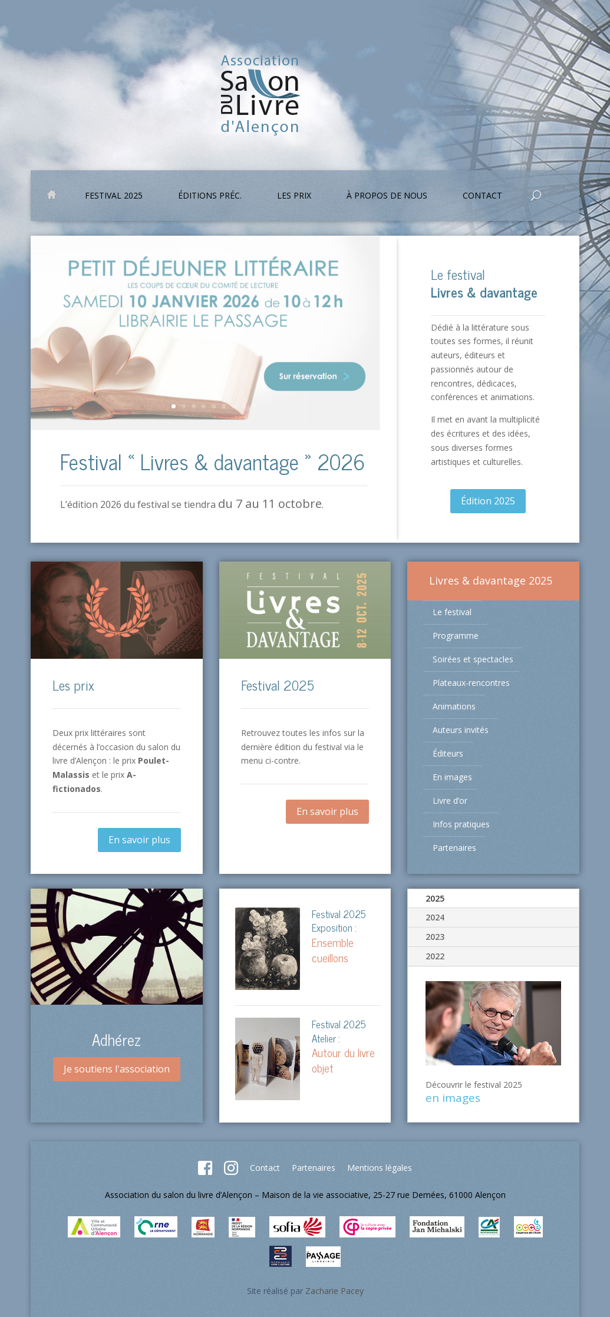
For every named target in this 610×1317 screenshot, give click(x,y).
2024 (435, 917)
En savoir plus (139, 839)
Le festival (452, 612)
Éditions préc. (210, 196)
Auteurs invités (461, 729)
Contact (482, 196)
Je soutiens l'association (117, 1068)
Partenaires (454, 847)
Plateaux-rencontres (471, 682)
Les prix (294, 196)
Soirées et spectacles (473, 659)
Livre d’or (450, 800)
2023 (435, 936)
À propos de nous (387, 196)
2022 (435, 956)
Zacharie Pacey (334, 1290)
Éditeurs (448, 753)
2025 (435, 898)
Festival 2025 (114, 196)
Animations (454, 706)
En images (452, 777)
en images (453, 1097)
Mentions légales (379, 1167)
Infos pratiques (461, 824)
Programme (456, 635)
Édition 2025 (488, 500)
